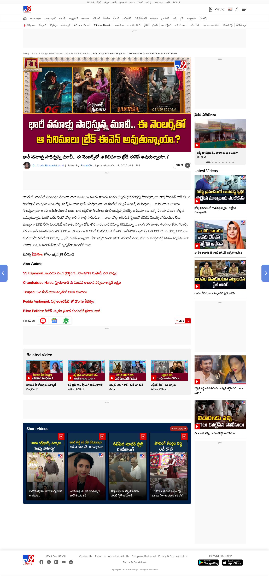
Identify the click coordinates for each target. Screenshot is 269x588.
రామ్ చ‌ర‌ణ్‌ (194, 25)
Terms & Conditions (134, 562)
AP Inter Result (82, 25)
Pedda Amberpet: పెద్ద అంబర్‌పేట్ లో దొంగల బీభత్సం (58, 301)
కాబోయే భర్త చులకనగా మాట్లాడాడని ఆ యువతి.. (45, 493)
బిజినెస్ (116, 18)
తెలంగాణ (85, 18)
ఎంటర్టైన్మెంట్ (50, 18)
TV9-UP (176, 2)
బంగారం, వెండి (134, 25)
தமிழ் (148, 2)
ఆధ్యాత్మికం (191, 18)
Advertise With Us (118, 556)
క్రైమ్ (181, 18)
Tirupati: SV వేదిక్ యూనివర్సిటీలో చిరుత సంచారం (55, 291)
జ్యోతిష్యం (53, 25)
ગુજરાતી (123, 2)
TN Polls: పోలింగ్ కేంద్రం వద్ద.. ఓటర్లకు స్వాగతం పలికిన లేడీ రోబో (167, 493)
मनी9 (168, 2)
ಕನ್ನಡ (106, 2)
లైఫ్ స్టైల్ (96, 18)
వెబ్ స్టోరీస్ (127, 18)
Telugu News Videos (51, 53)
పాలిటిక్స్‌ (203, 18)
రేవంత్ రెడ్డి (228, 25)
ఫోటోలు (106, 18)
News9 (90, 2)
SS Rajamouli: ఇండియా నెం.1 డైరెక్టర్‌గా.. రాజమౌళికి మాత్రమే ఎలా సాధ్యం (70, 273)
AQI (222, 9)
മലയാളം (158, 2)
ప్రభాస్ (155, 25)
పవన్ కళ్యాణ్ (241, 25)
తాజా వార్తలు (35, 18)
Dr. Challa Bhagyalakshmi (48, 165)
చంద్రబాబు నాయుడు (211, 25)
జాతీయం (154, 18)
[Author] (27, 165)
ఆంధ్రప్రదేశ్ (73, 18)
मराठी (114, 2)
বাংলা (132, 2)
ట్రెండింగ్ (165, 18)
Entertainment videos (78, 53)
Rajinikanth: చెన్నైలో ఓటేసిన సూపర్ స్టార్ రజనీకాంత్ (125, 493)
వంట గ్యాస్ (65, 25)
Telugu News (30, 53)
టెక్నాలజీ (42, 25)
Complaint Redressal (144, 556)
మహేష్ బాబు (180, 25)
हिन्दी (99, 2)
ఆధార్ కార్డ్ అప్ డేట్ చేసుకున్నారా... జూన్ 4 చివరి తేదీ (86, 493)
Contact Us (85, 556)
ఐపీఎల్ (62, 18)
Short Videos (37, 428)
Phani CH (86, 165)
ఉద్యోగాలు (31, 25)
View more (178, 428)
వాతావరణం (119, 25)
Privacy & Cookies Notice (172, 556)
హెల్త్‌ (174, 18)
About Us (100, 556)
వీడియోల (37, 254)
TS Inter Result (102, 25)
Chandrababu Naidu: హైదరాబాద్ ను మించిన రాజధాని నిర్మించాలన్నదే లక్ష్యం (72, 282)
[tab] (208, 162)
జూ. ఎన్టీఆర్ (166, 25)
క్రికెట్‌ (146, 25)
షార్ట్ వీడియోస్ (141, 18)
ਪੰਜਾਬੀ (140, 2)
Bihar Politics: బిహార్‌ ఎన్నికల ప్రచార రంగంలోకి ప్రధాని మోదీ (61, 310)
